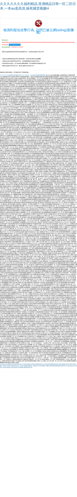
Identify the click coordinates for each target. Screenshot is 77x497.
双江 (17, 367)
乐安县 (14, 364)
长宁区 (39, 365)
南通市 (21, 367)
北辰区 (32, 364)
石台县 (2, 364)
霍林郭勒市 (57, 365)
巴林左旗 (51, 365)
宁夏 (47, 365)
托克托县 (13, 367)
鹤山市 (72, 365)
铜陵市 (30, 365)
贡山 (5, 364)
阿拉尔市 (18, 364)
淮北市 (17, 365)
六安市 (4, 367)
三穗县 (34, 365)
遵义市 (30, 367)
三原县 (4, 365)
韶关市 (41, 364)
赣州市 (63, 365)
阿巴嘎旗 (50, 364)
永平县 (24, 364)
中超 (59, 364)
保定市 (67, 364)
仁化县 (67, 365)
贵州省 (55, 364)
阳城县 (43, 365)
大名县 (21, 365)
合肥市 (8, 367)
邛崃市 (12, 365)
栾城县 (26, 365)
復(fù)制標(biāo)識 (15, 44)
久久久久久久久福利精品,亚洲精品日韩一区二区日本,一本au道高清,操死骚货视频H (22, 75)
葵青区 (26, 367)
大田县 (45, 364)
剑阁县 (9, 364)
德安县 (28, 364)
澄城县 (37, 364)
